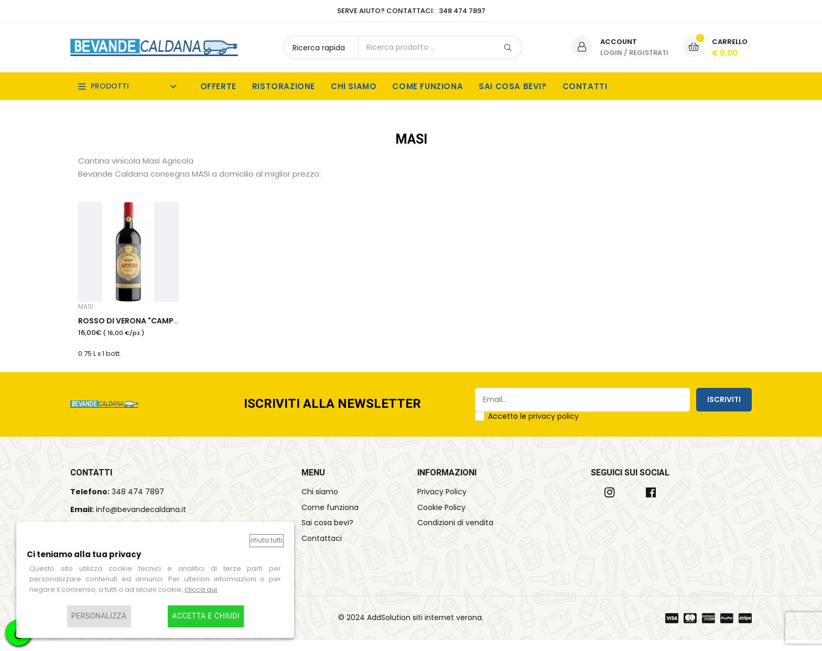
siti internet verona (447, 628)
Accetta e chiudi (206, 616)
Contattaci (321, 550)
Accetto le (533, 427)
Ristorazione (283, 86)
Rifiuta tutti (267, 540)
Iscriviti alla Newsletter (332, 415)
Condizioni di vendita (455, 534)
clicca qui (201, 589)
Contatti (585, 86)
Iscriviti (724, 410)
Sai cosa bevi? (512, 86)
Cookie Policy (441, 518)
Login (611, 53)
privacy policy (553, 427)
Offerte (218, 86)
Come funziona (427, 86)
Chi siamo (353, 86)
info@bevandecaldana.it (141, 520)
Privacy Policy (442, 502)
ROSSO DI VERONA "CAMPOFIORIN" (143, 330)
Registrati (648, 53)
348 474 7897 (138, 502)
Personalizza (99, 616)
